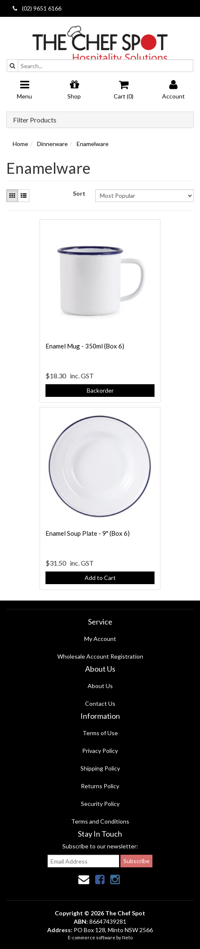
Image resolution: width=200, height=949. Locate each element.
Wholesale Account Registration (100, 656)
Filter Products (34, 120)
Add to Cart (100, 577)
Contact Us (100, 703)
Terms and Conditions (100, 821)
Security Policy (100, 803)
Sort (79, 193)
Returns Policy (100, 786)
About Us (100, 685)
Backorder (100, 390)
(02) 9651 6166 (37, 8)
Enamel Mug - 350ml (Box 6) (84, 346)
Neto (127, 937)
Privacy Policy (100, 750)
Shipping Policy (100, 768)
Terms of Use (100, 732)
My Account (100, 638)
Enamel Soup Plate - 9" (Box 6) (87, 533)
